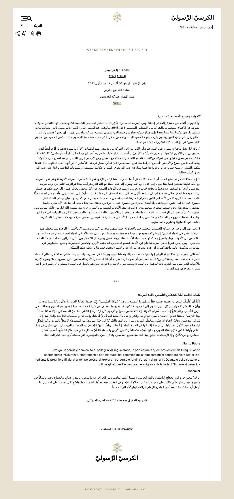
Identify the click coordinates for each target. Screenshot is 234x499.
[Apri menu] (23, 18)
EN (104, 50)
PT (145, 50)
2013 (182, 27)
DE (96, 50)
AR (89, 50)
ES (111, 50)
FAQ (143, 489)
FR (118, 50)
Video (117, 103)
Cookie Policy (112, 489)
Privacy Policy (93, 489)
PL (138, 50)
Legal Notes (131, 489)
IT (132, 50)
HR (125, 50)
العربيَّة (33, 27)
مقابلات (192, 27)
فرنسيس (205, 27)
